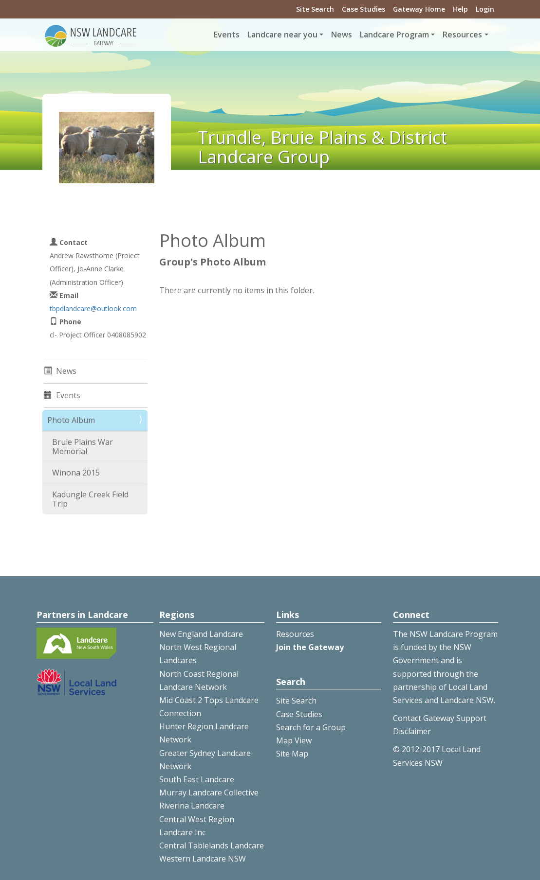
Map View (294, 740)
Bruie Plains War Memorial (82, 447)
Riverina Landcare (191, 805)
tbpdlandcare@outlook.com (93, 308)
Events (227, 34)
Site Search (315, 9)
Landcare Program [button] (394, 34)
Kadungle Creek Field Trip (90, 499)
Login (485, 9)
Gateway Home (419, 9)
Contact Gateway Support (439, 718)
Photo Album (71, 420)
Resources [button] (462, 34)
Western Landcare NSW (202, 858)
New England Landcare (201, 634)
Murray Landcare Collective (209, 792)
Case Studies (363, 9)
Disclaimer (412, 731)
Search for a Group (311, 727)
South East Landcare (196, 779)
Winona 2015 (76, 472)
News (341, 34)
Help (460, 9)
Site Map (292, 753)
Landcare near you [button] (282, 34)
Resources (295, 634)
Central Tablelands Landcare (211, 845)
